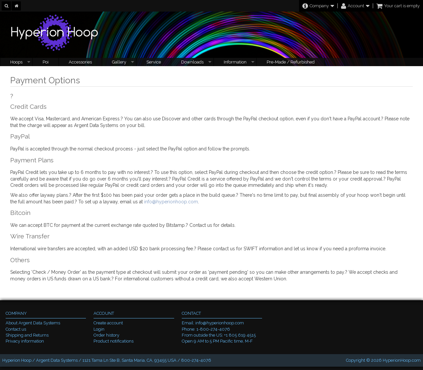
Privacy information (25, 341)
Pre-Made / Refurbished (291, 62)
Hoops (16, 62)
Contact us (16, 329)
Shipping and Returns (27, 335)
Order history (106, 335)
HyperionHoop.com (402, 360)
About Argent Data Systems (33, 322)
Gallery (119, 62)
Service (153, 62)
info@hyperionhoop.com (171, 201)
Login (99, 329)
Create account (108, 322)
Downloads (192, 62)
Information (235, 62)
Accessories (80, 62)
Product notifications (114, 341)
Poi (46, 62)
